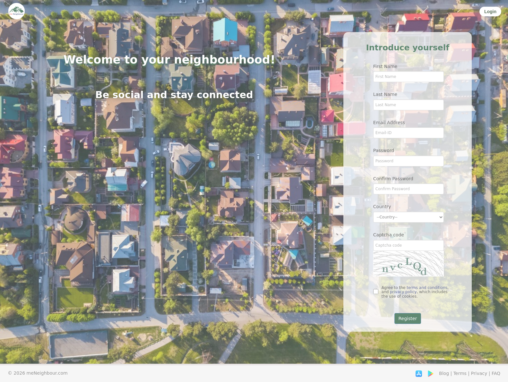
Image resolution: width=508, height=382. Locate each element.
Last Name (385, 94)
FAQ (496, 373)
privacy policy (403, 292)
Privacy (479, 373)
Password (383, 150)
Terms (460, 373)
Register (408, 318)
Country (382, 206)
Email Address (389, 122)
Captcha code (388, 234)
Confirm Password (393, 178)
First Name (385, 66)
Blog (444, 373)
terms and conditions (427, 287)
